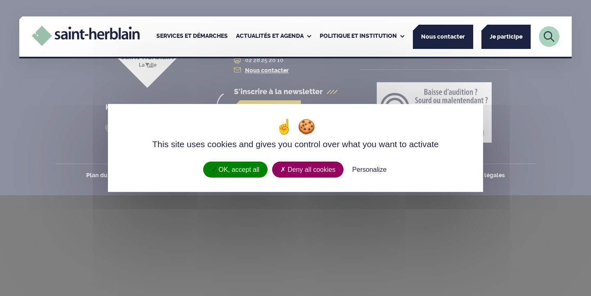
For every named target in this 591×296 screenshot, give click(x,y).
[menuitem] (192, 36)
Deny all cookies (307, 169)
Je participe (506, 36)
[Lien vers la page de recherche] (549, 36)
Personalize (369, 169)
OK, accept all (235, 169)
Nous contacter (443, 36)
